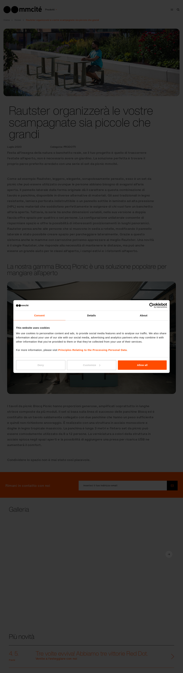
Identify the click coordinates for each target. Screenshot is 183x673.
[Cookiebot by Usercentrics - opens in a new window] (152, 305)
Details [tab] (91, 315)
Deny (41, 364)
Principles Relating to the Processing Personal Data (92, 349)
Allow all (142, 364)
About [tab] (143, 315)
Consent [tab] (39, 315)
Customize (91, 364)
